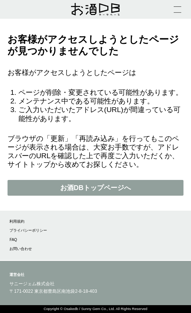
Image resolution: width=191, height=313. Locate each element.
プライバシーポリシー (28, 230)
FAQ (13, 240)
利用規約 (16, 221)
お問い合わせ (20, 249)
